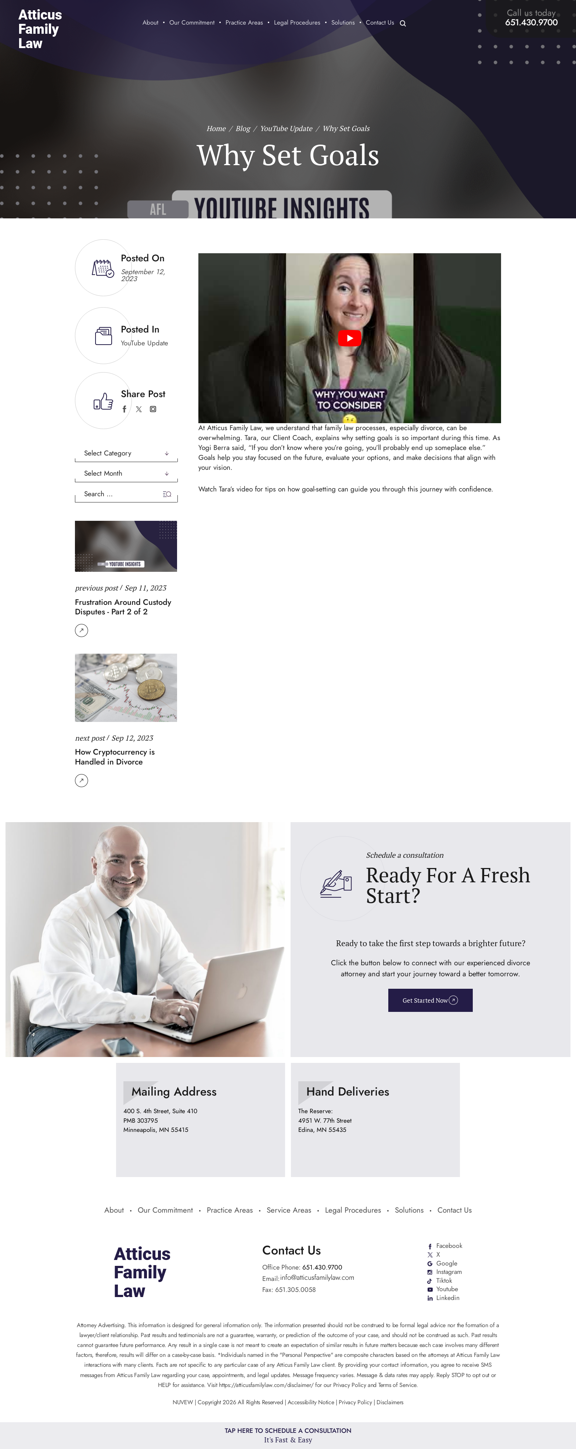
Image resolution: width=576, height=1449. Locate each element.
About (150, 23)
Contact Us (380, 23)
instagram (153, 408)
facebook (124, 408)
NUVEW (182, 1402)
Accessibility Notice (312, 1402)
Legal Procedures (297, 23)
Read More (81, 629)
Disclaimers (390, 1402)
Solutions (343, 23)
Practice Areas (244, 23)
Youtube (447, 1289)
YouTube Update (144, 343)
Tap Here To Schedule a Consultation (288, 1435)
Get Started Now (425, 999)
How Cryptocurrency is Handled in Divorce (115, 755)
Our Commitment (192, 23)
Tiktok (444, 1280)
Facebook (449, 1245)
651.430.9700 (531, 22)
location (200, 1118)
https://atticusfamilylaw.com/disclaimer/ (266, 1384)
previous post (97, 587)
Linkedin (447, 1297)
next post (90, 737)
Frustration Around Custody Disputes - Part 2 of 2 (123, 606)
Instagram (449, 1271)
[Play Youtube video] (349, 338)
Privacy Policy (355, 1402)
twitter (138, 408)
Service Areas (289, 1209)
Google (446, 1262)
